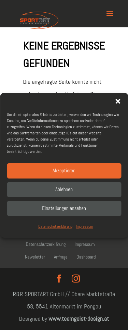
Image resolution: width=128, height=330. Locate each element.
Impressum (84, 226)
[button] (117, 101)
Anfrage (61, 257)
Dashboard (86, 257)
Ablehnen (64, 189)
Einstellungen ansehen (64, 208)
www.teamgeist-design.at (78, 318)
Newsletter (35, 257)
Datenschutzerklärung (55, 226)
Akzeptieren (64, 170)
